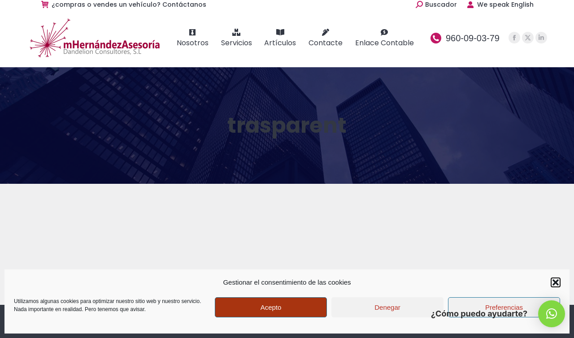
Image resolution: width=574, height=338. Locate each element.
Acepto (271, 307)
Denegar (387, 307)
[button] (555, 282)
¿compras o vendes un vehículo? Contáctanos (123, 4)
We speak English (500, 4)
